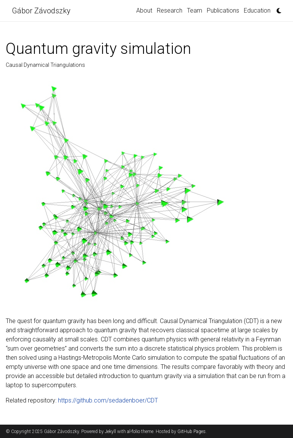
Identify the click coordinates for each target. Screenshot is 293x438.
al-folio (133, 431)
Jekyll (110, 431)
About (144, 10)
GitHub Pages (191, 431)
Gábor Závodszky (41, 10)
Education (257, 10)
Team (194, 10)
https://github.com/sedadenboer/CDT (108, 400)
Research (169, 10)
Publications (223, 10)
